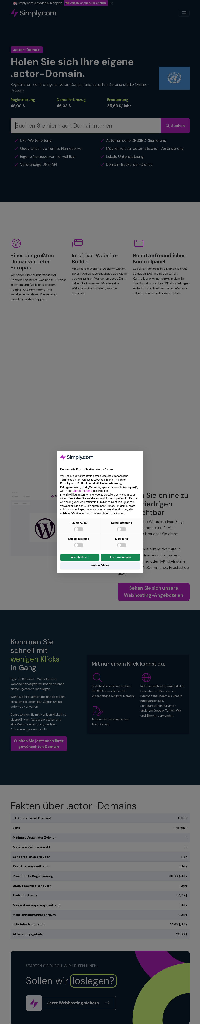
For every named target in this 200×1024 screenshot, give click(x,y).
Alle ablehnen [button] (79, 557)
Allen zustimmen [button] (120, 557)
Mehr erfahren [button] (100, 565)
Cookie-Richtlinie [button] (82, 490)
